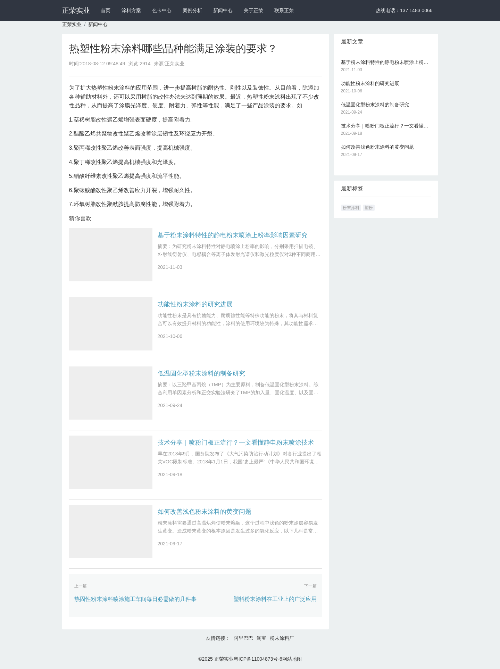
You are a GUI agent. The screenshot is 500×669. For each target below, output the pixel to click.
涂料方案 (131, 10)
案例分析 (192, 10)
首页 (105, 10)
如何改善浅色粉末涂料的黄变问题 (204, 511)
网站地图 (292, 659)
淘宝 (261, 638)
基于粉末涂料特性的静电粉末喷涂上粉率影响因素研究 (233, 235)
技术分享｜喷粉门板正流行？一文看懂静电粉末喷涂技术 (236, 442)
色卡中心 (162, 10)
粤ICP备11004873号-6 (258, 659)
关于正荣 (253, 10)
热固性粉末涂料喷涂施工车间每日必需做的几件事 (135, 599)
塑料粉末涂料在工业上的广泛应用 (275, 599)
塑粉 (369, 207)
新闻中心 (223, 10)
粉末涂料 (351, 207)
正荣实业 (76, 10)
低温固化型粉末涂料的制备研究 (201, 373)
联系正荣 (284, 10)
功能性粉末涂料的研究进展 (195, 304)
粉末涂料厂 (282, 638)
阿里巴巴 (243, 638)
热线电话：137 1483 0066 (404, 10)
